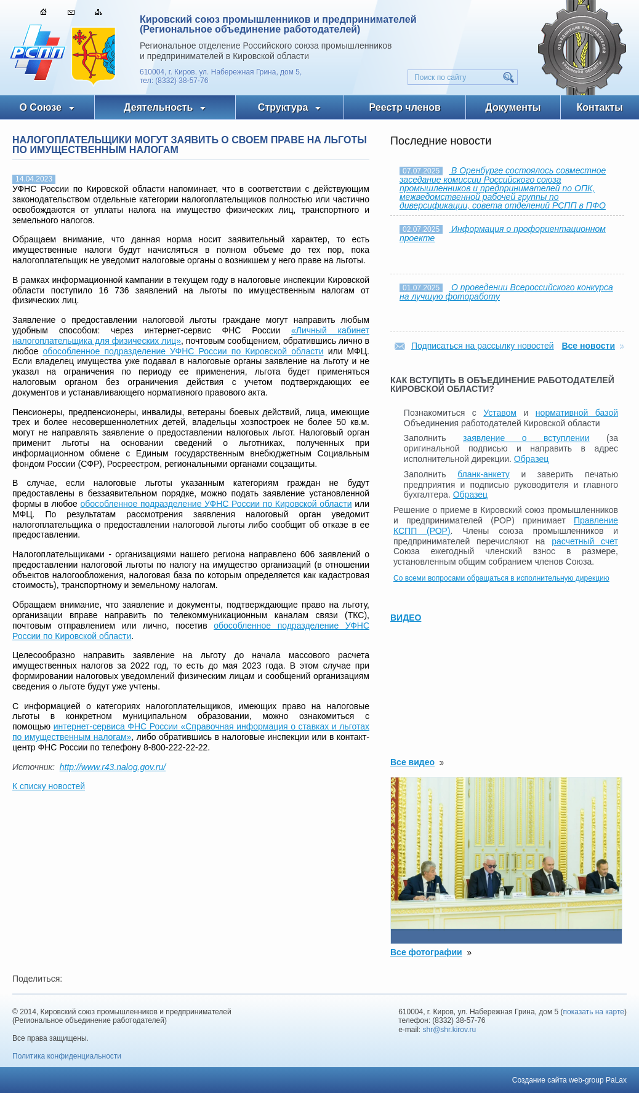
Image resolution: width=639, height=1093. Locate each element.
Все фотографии (426, 952)
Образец (531, 459)
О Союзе (40, 107)
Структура (283, 107)
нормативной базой (577, 413)
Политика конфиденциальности (66, 1056)
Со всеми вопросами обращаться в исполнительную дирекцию (501, 578)
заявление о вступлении (526, 438)
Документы (513, 107)
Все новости (588, 346)
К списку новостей (48, 786)
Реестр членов (405, 107)
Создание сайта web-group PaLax (569, 1080)
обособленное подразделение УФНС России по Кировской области (182, 351)
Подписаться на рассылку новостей (482, 346)
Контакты (600, 107)
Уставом (499, 413)
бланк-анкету (483, 474)
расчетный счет (585, 541)
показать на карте (594, 1012)
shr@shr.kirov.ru (449, 1029)
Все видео (412, 762)
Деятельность (158, 107)
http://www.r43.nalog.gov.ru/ (113, 767)
